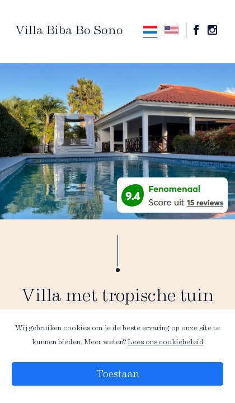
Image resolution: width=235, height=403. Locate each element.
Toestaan (117, 374)
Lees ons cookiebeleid (166, 342)
